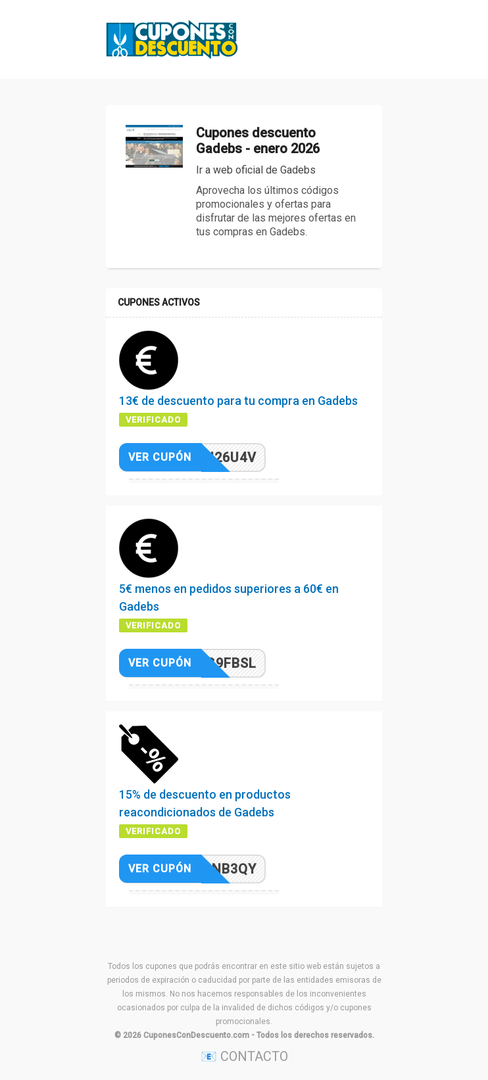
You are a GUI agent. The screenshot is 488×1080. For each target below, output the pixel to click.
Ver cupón (159, 457)
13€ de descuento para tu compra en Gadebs (238, 401)
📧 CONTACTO (244, 1056)
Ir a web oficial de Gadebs (256, 170)
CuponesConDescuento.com (196, 1035)
